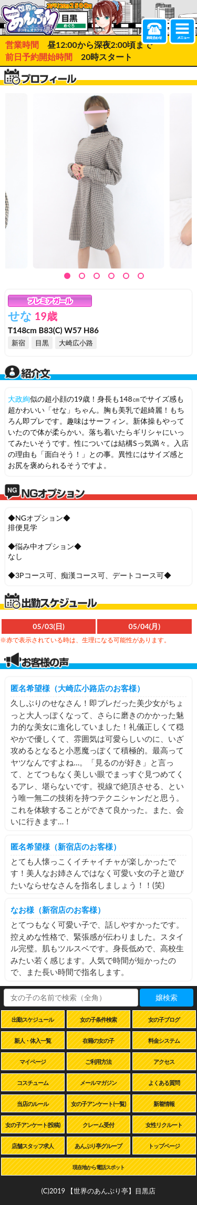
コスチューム (32, 1082)
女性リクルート (164, 1124)
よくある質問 (164, 1082)
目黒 (42, 342)
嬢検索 (166, 997)
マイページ (32, 1061)
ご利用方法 (98, 1061)
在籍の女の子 (98, 1040)
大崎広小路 (76, 342)
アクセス (163, 1061)
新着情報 (163, 1103)
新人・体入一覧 (32, 1040)
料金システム (164, 1040)
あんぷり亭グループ (98, 1145)
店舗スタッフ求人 (33, 1145)
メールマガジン (98, 1082)
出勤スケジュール (33, 1019)
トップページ (164, 1145)
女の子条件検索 (98, 1019)
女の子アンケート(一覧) (98, 1103)
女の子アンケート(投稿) (32, 1124)
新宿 (18, 342)
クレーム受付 (98, 1124)
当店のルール (32, 1103)
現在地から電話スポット (98, 1167)
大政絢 (19, 398)
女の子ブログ (164, 1019)
